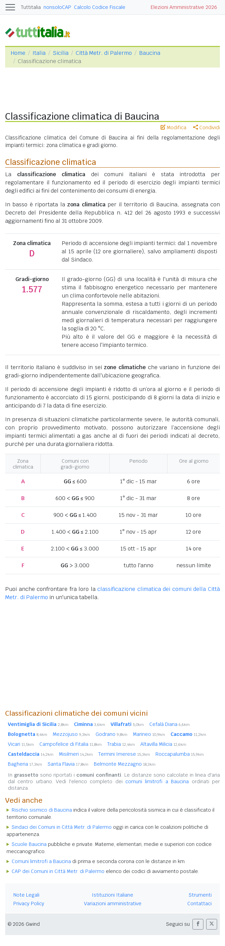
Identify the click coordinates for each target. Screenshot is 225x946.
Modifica (173, 127)
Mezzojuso (71, 734)
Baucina (149, 53)
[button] (197, 924)
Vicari (21, 744)
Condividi (206, 127)
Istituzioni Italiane (112, 895)
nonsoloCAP (57, 7)
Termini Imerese (124, 754)
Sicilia (60, 53)
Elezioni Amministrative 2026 (184, 7)
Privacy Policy (28, 903)
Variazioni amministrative (112, 903)
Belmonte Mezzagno (124, 764)
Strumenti (200, 895)
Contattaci (199, 903)
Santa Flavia (68, 764)
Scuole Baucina (29, 844)
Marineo (149, 734)
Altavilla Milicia (163, 744)
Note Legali (26, 895)
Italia (39, 53)
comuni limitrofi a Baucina (157, 781)
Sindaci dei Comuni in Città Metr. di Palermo (62, 827)
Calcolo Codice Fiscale (99, 7)
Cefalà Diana (169, 724)
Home (18, 53)
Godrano (111, 734)
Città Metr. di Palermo (104, 53)
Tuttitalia (31, 7)
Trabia (121, 744)
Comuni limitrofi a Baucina (41, 861)
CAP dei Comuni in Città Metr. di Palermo (58, 871)
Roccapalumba (179, 754)
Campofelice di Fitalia (70, 744)
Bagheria (25, 764)
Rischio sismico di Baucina (42, 810)
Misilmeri (76, 754)
